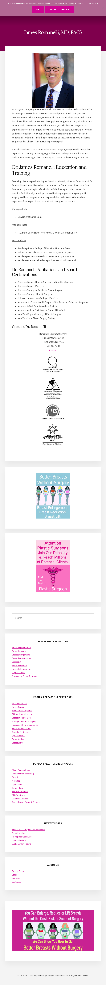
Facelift (15, 777)
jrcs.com (53, 350)
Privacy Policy (18, 871)
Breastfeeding (18, 739)
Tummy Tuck (17, 788)
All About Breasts (19, 703)
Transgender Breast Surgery (24, 721)
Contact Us (16, 882)
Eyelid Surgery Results (21, 844)
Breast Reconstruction (21, 658)
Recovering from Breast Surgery (25, 725)
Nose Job (16, 781)
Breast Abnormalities (21, 728)
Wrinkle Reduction (20, 799)
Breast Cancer (18, 707)
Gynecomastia (18, 736)
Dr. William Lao (19, 833)
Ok (38, 10)
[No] (102, 8)
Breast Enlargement (21, 655)
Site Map (16, 878)
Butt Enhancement (20, 791)
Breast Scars (17, 743)
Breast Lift (16, 662)
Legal (14, 875)
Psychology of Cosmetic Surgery (26, 802)
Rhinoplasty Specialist (21, 837)
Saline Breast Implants (22, 711)
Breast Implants (19, 651)
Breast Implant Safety (21, 718)
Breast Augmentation (21, 648)
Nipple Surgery (18, 673)
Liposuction (17, 784)
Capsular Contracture (21, 732)
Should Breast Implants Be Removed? (28, 830)
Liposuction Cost (19, 840)
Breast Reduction (19, 665)
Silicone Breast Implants (22, 714)
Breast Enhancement (21, 669)
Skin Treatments (19, 795)
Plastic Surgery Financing (23, 774)
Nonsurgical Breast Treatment (25, 676)
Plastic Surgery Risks (21, 770)
